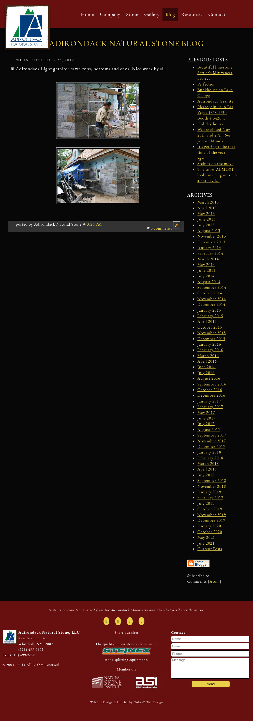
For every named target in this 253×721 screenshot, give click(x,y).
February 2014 (210, 253)
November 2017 (211, 441)
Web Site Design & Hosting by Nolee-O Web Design (126, 702)
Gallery (151, 14)
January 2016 (209, 344)
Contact (217, 14)
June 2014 (206, 270)
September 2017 (211, 435)
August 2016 (208, 378)
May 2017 (206, 412)
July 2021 (206, 543)
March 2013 (208, 202)
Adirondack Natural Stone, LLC (49, 632)
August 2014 (208, 281)
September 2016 (211, 384)
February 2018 (210, 458)
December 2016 (211, 395)
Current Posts (209, 548)
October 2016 (209, 389)
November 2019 (211, 514)
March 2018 (208, 463)
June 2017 (206, 418)
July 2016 (206, 372)
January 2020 (209, 526)
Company (110, 14)
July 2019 (206, 503)
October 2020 (209, 531)
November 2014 (211, 298)
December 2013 (211, 242)
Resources (191, 14)
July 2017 (206, 423)
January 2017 (209, 401)
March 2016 (208, 355)
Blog (170, 14)
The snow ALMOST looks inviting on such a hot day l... (217, 175)
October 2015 (209, 327)
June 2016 (206, 367)
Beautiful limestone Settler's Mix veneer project (214, 72)
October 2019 (209, 509)
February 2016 (210, 350)
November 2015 (211, 333)
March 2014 (208, 259)
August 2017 (208, 429)
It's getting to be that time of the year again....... (216, 152)
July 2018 (206, 475)
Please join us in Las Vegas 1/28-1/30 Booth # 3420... (215, 112)
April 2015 (207, 321)
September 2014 (211, 287)
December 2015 (211, 338)
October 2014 (209, 293)
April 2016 (207, 361)
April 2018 (207, 469)
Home (87, 14)
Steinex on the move (215, 163)
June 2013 (206, 219)
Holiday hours (210, 124)
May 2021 (206, 537)
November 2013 (211, 236)
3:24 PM (94, 224)
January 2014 (209, 247)
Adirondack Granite (215, 101)
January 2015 (209, 310)
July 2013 (206, 225)
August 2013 (208, 230)
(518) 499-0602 (30, 649)
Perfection (206, 84)
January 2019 (209, 492)
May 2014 (206, 264)
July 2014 (206, 276)
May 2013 (206, 213)
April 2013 (207, 208)
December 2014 (211, 304)
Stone (132, 14)
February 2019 (210, 497)
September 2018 (211, 480)
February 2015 (210, 315)
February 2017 (210, 406)
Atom (215, 581)
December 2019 (211, 520)
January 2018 (209, 452)
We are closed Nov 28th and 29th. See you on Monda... (214, 135)
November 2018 (211, 486)
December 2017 (211, 446)
